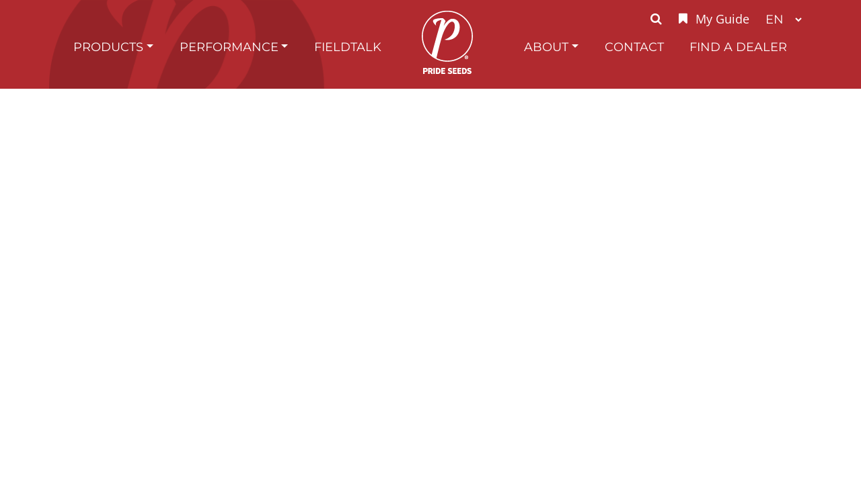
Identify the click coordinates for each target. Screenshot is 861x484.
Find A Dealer (738, 47)
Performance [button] (229, 47)
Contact (634, 47)
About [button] (546, 47)
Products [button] (108, 47)
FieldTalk (347, 47)
